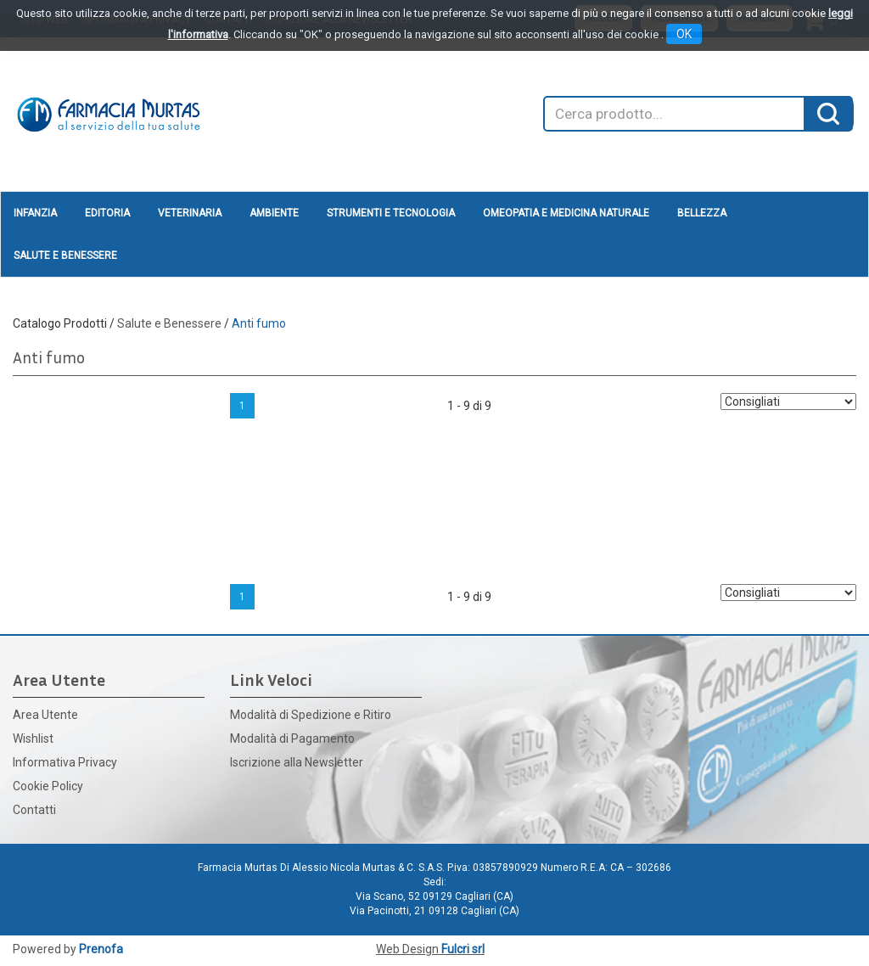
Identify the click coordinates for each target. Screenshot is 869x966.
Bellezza (701, 213)
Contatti (34, 810)
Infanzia (35, 213)
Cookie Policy (48, 786)
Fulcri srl (463, 949)
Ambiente (274, 213)
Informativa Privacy (65, 762)
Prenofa (101, 949)
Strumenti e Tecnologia (391, 213)
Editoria (107, 213)
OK (684, 34)
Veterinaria (189, 213)
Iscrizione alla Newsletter (296, 762)
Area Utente (45, 715)
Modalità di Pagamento (292, 738)
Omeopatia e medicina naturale (566, 213)
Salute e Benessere (65, 255)
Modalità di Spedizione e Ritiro (310, 715)
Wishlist (33, 738)
